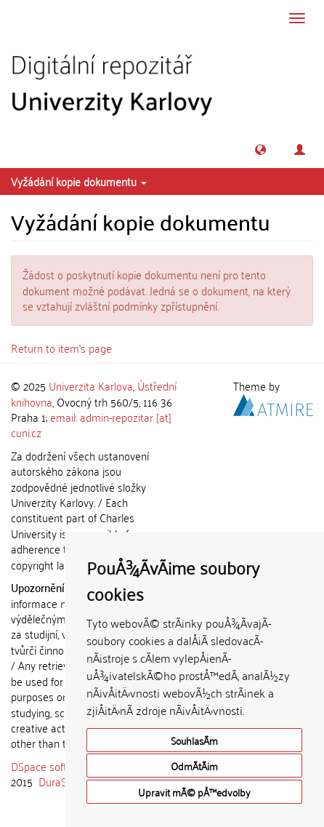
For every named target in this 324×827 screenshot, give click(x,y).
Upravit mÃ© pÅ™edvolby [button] (194, 792)
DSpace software (50, 766)
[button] (260, 149)
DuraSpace (64, 781)
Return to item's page (61, 347)
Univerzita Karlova (91, 385)
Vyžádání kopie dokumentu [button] (79, 181)
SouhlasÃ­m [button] (194, 740)
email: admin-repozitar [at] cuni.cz (91, 424)
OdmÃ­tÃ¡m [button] (194, 765)
